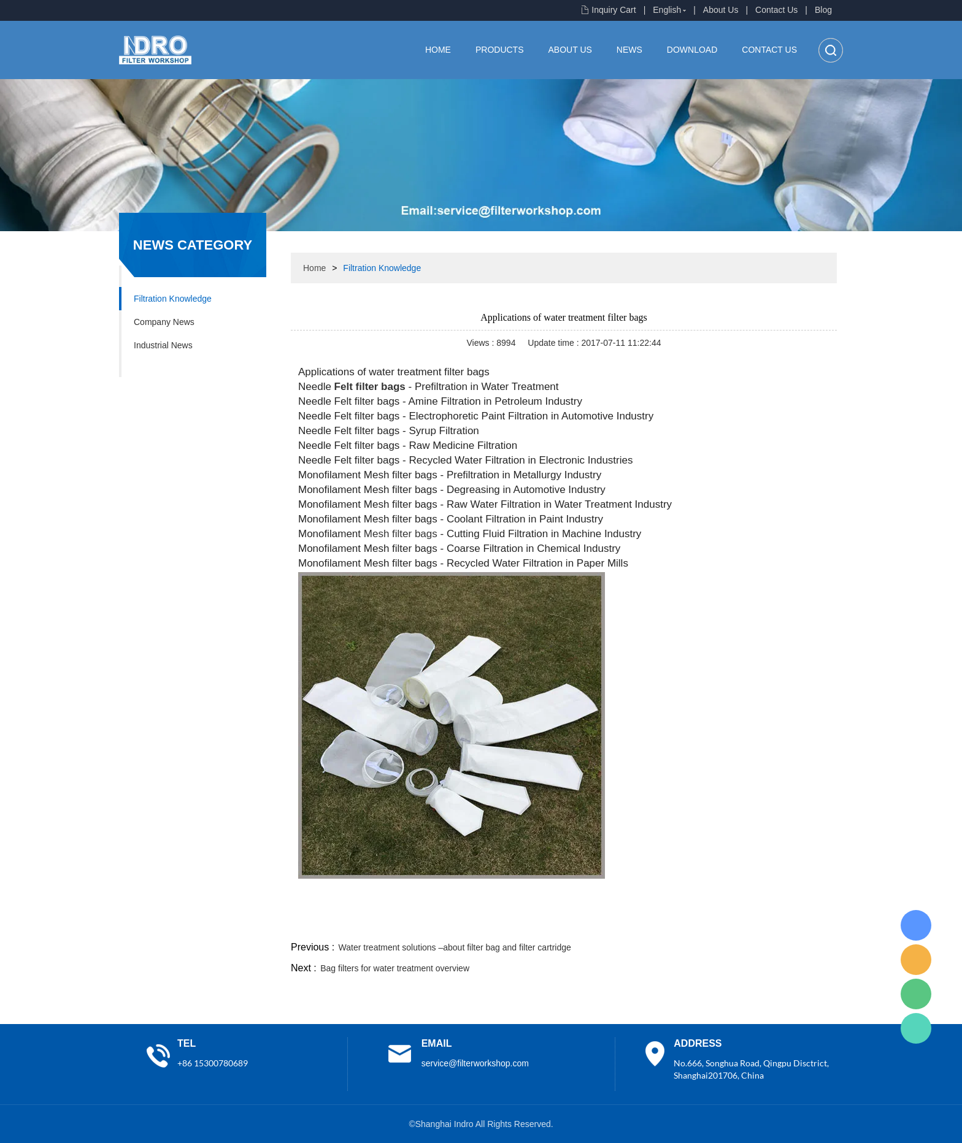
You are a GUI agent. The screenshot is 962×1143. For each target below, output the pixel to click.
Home (438, 50)
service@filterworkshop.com (475, 1063)
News (629, 50)
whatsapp (716, 924)
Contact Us (776, 10)
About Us (721, 10)
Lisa (916, 925)
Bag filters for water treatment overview (394, 968)
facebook (617, 924)
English (667, 10)
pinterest (749, 924)
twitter (683, 924)
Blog (823, 10)
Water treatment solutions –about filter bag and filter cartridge (455, 947)
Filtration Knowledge (173, 299)
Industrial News (163, 345)
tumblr (782, 924)
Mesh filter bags (400, 534)
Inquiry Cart (613, 10)
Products (499, 50)
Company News (164, 322)
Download (692, 50)
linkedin (815, 924)
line (650, 924)
